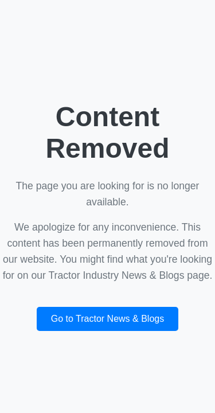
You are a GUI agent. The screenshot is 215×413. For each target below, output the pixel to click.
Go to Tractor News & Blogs (107, 319)
